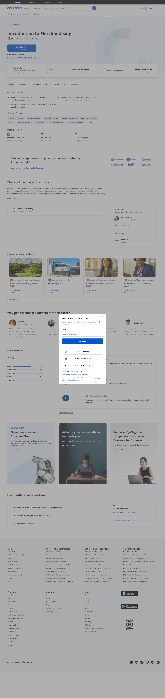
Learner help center (82, 375)
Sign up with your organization (72, 371)
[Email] (82, 334)
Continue (82, 341)
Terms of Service (72, 380)
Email (64, 330)
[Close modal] (103, 317)
